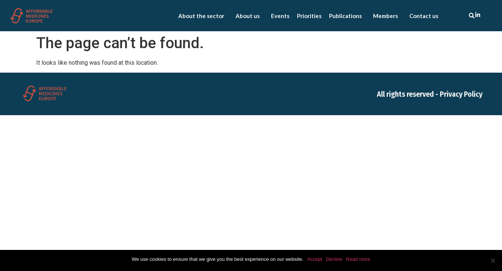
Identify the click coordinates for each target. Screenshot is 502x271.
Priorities (309, 15)
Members (387, 16)
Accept (314, 259)
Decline (334, 259)
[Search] (473, 15)
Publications (347, 16)
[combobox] (454, 15)
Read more (358, 259)
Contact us (423, 15)
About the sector (203, 16)
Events (280, 15)
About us (249, 16)
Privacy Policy (461, 94)
